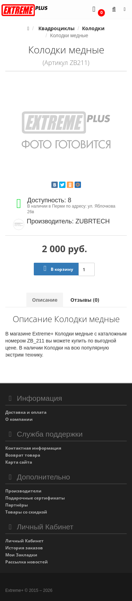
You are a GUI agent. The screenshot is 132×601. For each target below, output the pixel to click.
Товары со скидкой (26, 512)
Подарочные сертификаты (35, 498)
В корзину (56, 268)
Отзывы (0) (84, 299)
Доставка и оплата (25, 412)
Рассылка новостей (26, 562)
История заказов (24, 548)
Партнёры (16, 505)
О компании (19, 419)
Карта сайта (18, 462)
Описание (44, 299)
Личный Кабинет (24, 541)
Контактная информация (33, 448)
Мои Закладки (21, 555)
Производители (23, 491)
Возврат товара (22, 455)
